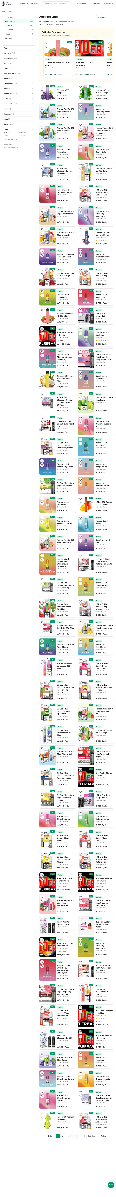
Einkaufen (34, 4)
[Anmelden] (108, 4)
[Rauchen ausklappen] (4, 25)
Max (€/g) (26, 135)
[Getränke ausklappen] (4, 30)
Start (3, 11)
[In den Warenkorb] (46, 47)
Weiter (103, 1136)
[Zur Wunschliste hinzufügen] (46, 43)
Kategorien (24, 4)
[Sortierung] (105, 17)
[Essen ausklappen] (4, 34)
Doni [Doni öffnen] (111, 1185)
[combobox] (55, 3)
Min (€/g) (11, 135)
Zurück (50, 1136)
